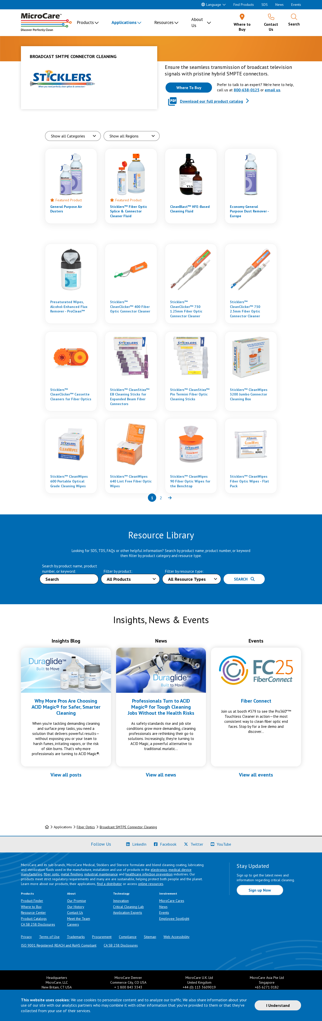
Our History (75, 906)
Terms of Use (49, 936)
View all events (256, 774)
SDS (264, 4)
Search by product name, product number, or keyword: (69, 568)
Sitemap (150, 936)
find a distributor (109, 883)
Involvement (168, 893)
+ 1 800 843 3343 (128, 987)
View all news (161, 774)
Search (244, 579)
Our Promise (76, 900)
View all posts (66, 774)
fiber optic (51, 874)
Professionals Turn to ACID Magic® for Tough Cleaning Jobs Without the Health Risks (161, 707)
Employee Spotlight (174, 918)
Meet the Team (78, 918)
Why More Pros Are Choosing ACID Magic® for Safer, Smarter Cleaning (66, 707)
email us (272, 89)
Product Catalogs (34, 918)
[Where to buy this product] (189, 87)
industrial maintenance (101, 874)
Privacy (26, 936)
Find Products (243, 4)
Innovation (121, 900)
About (71, 893)
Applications (124, 22)
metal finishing (72, 874)
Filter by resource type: (184, 571)
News (279, 4)
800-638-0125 (246, 89)
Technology (121, 893)
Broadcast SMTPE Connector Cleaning (128, 827)
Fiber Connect (256, 701)
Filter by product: (117, 571)
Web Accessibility (177, 936)
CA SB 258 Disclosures (38, 924)
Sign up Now (260, 890)
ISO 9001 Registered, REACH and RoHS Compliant (58, 945)
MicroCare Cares (171, 900)
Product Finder (32, 900)
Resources (164, 22)
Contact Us (75, 912)
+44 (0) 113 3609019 (199, 987)
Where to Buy (31, 906)
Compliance (128, 936)
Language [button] (211, 4)
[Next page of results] (170, 497)
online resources (150, 883)
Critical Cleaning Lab (128, 906)
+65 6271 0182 (267, 987)
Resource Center (33, 912)
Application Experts (127, 912)
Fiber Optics (86, 827)
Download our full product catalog (211, 101)
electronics (159, 869)
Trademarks (76, 936)
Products (85, 22)
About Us (197, 22)
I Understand (278, 1005)
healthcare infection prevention (149, 874)
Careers (73, 924)
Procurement (102, 936)
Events (296, 4)
